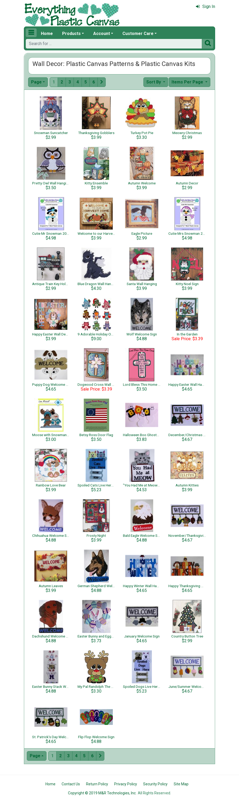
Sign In (205, 6)
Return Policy (97, 784)
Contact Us (71, 784)
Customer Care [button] (137, 33)
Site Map (181, 784)
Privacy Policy (125, 784)
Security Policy (155, 784)
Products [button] (71, 33)
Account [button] (101, 33)
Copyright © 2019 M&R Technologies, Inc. (102, 793)
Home (47, 33)
